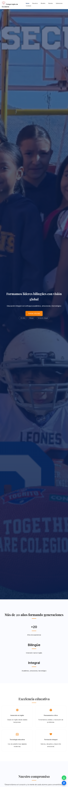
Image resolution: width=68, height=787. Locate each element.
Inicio (27, 3)
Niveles (50, 3)
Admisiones (59, 3)
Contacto (28, 6)
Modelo (43, 3)
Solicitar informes (34, 313)
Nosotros (35, 3)
